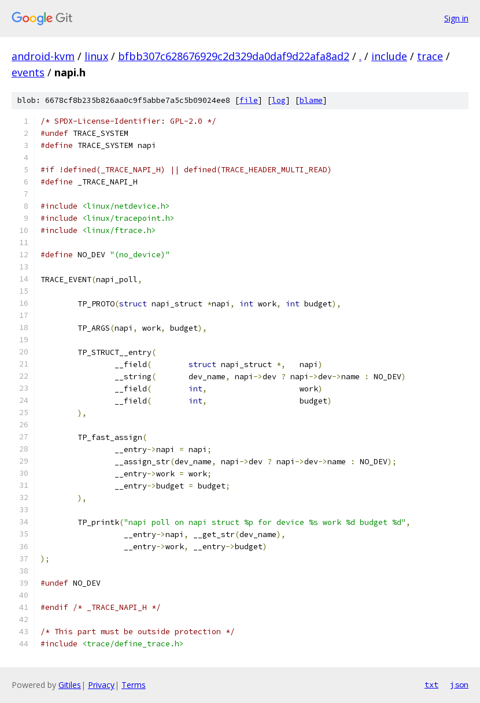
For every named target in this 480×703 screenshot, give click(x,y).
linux (96, 56)
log (279, 100)
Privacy (101, 684)
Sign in (456, 18)
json (459, 684)
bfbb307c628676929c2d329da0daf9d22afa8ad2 (233, 56)
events (28, 72)
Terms (133, 684)
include (389, 56)
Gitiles (69, 684)
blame (311, 100)
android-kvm (43, 56)
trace (430, 56)
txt (431, 684)
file (248, 100)
